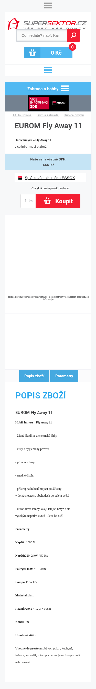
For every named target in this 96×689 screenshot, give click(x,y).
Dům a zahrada (48, 115)
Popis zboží (34, 375)
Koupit (64, 201)
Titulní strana (22, 115)
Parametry (64, 375)
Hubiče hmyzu (74, 115)
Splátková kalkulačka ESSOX (50, 178)
